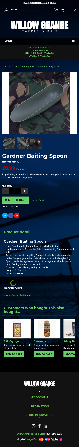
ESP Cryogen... (13, 341)
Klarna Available (40, 50)
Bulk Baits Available (39, 56)
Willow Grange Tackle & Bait (30, 434)
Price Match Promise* (39, 47)
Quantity (7, 186)
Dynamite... (41, 341)
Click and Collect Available (39, 53)
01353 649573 (47, 3)
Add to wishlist (11, 206)
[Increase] (24, 191)
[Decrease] (5, 191)
